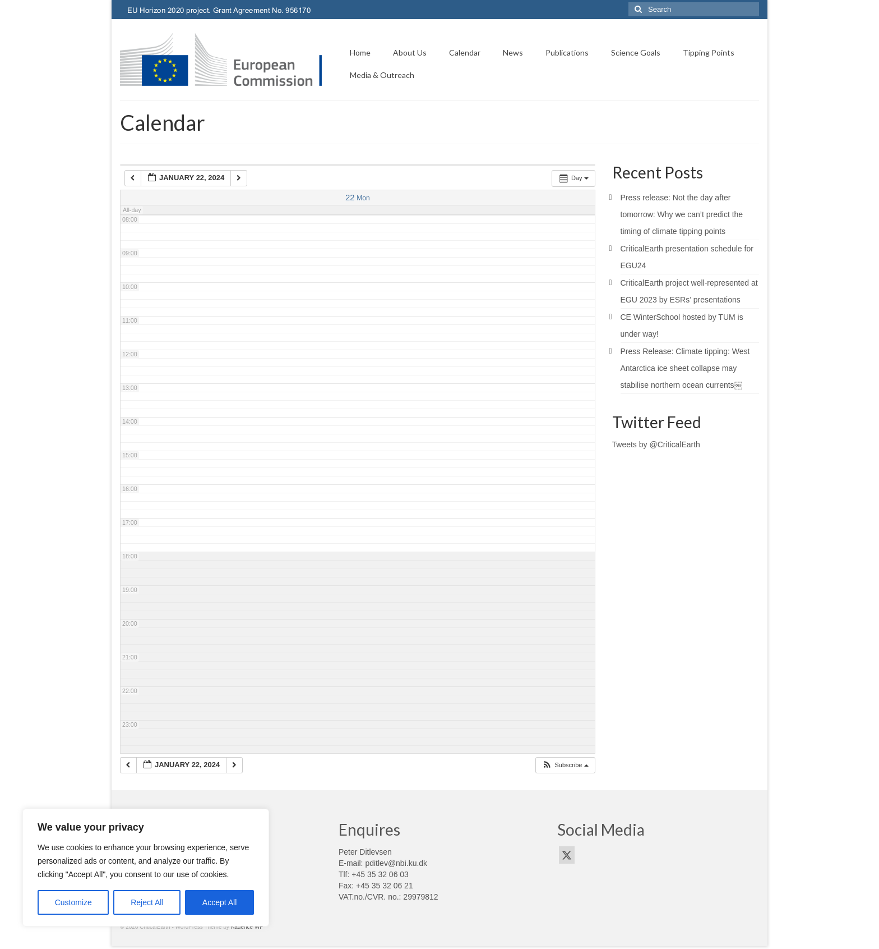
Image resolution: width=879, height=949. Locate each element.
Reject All (147, 902)
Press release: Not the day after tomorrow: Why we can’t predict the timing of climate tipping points (682, 214)
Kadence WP (247, 927)
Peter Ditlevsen (365, 851)
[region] (145, 868)
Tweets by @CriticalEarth (656, 444)
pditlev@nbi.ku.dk (396, 863)
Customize (73, 902)
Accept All (219, 902)
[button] (565, 765)
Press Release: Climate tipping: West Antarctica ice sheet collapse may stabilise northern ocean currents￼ (685, 368)
